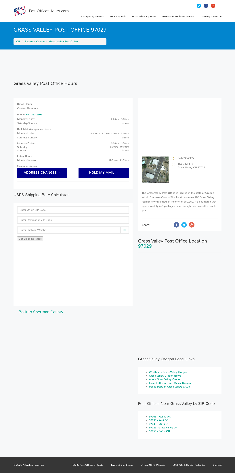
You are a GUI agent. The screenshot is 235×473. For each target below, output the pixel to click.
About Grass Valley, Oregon (165, 379)
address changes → (42, 173)
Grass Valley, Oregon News (165, 375)
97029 (145, 246)
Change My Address (92, 16)
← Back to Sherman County (38, 311)
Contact (217, 464)
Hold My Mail (117, 16)
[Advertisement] (117, 65)
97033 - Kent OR (159, 420)
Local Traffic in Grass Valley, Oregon (170, 383)
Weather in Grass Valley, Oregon (168, 372)
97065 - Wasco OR (160, 416)
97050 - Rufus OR (159, 431)
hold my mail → (103, 173)
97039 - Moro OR (159, 424)
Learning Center (211, 16)
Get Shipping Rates (30, 239)
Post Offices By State (144, 16)
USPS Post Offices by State (87, 464)
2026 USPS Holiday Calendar (178, 16)
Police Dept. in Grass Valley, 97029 (169, 386)
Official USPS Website (153, 464)
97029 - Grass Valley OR (163, 427)
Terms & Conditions (122, 464)
